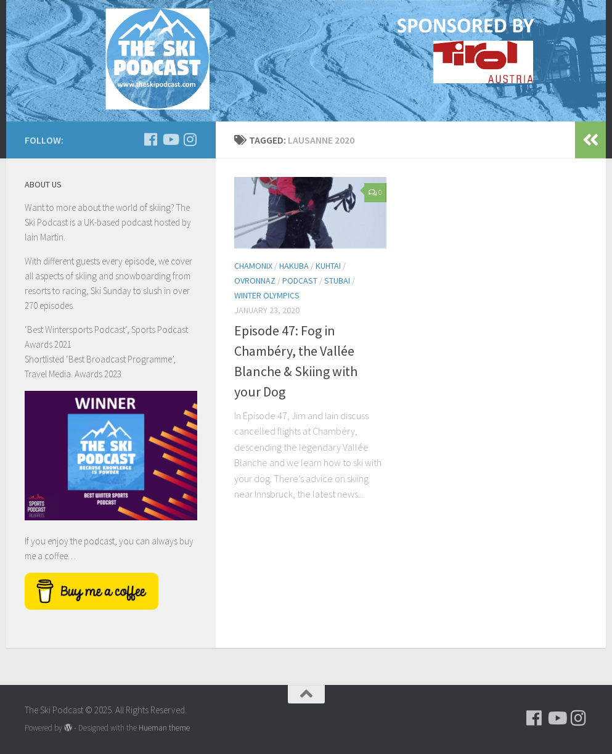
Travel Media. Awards (63, 374)
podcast (299, 280)
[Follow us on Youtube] (170, 139)
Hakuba (294, 265)
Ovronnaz (254, 280)
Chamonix (253, 265)
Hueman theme (164, 728)
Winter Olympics (267, 295)
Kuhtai (328, 265)
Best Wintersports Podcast (76, 329)
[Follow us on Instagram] (189, 139)
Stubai (337, 280)
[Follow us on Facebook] (150, 139)
